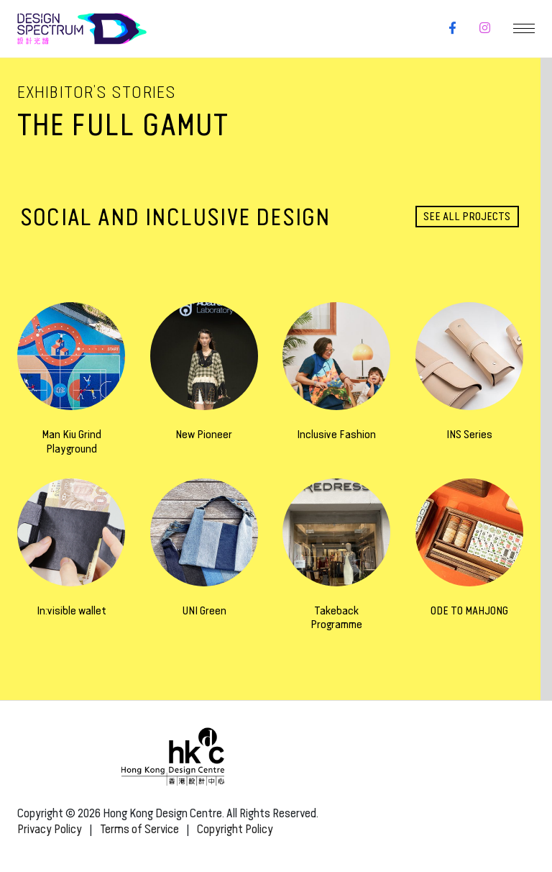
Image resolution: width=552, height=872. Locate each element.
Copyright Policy (235, 829)
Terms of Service (139, 829)
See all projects (466, 216)
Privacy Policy (49, 829)
